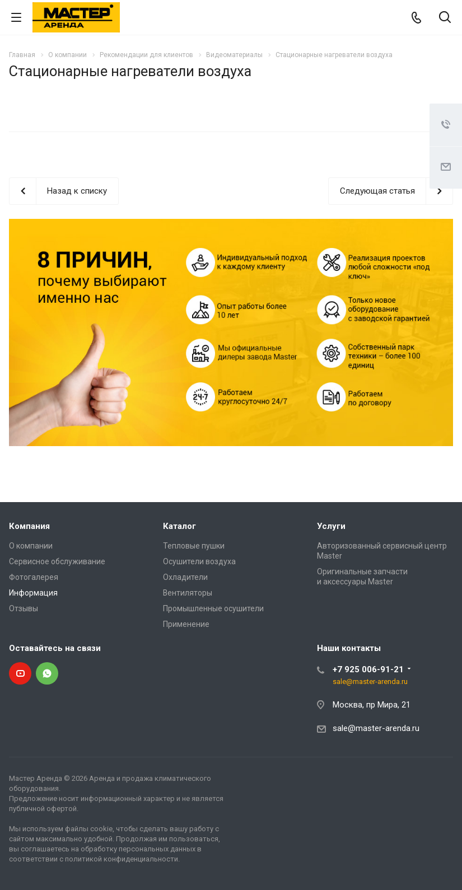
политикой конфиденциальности (121, 859)
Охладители (185, 577)
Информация (33, 592)
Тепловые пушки (194, 545)
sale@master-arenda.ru (370, 681)
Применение (186, 624)
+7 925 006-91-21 (368, 669)
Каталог (179, 526)
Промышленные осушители (213, 608)
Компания (29, 526)
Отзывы (23, 608)
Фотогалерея (33, 577)
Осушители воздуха (199, 561)
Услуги (331, 526)
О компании (31, 545)
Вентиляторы (187, 592)
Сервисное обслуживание (57, 561)
